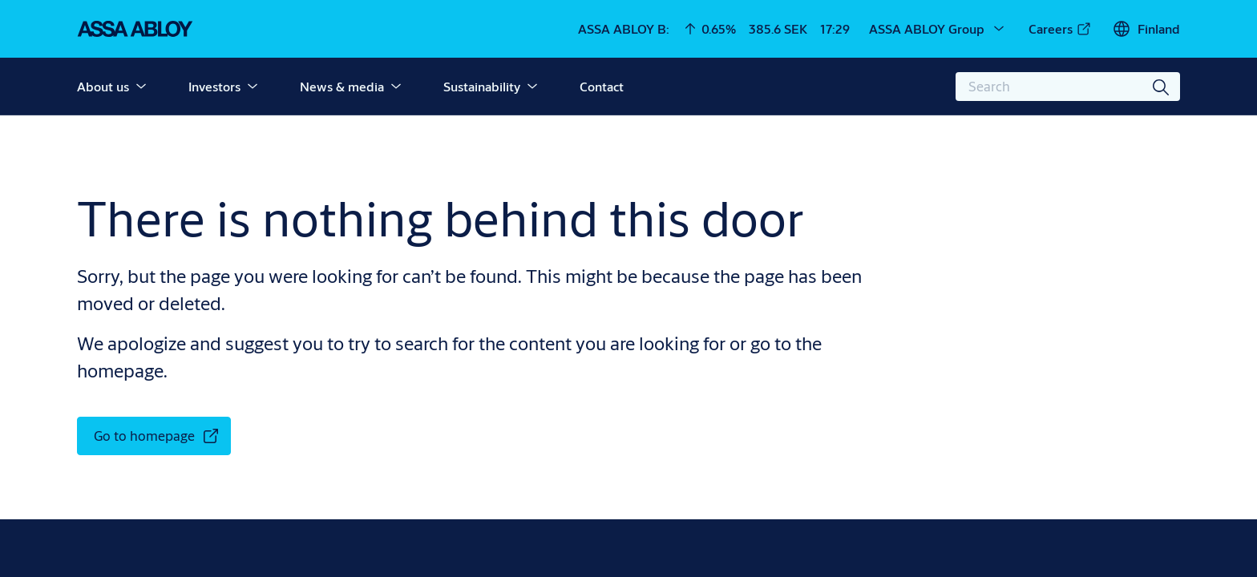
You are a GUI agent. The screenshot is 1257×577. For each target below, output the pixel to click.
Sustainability (481, 86)
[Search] (1161, 86)
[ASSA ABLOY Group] (938, 29)
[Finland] (1146, 28)
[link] (1060, 28)
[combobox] (1068, 86)
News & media (342, 86)
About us (103, 86)
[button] (141, 86)
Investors (214, 86)
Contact (602, 86)
